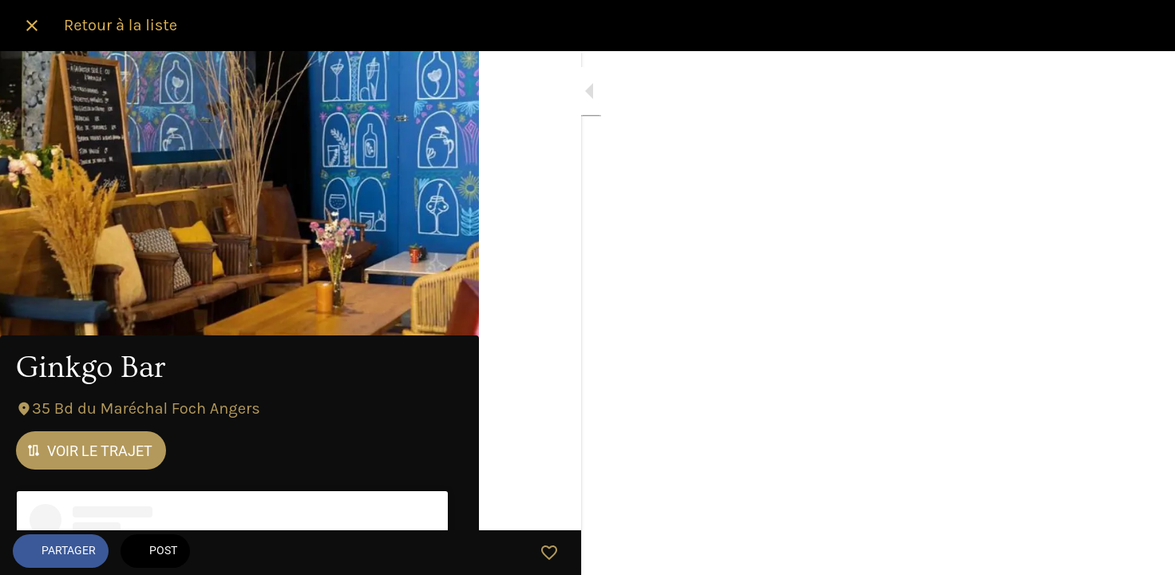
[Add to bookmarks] (447, 552)
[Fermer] (32, 25)
